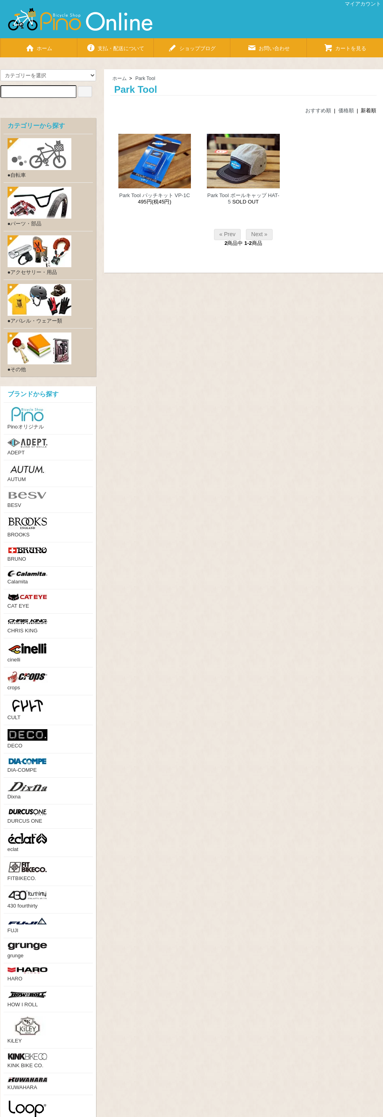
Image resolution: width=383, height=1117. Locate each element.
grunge (27, 950)
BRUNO (27, 554)
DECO (27, 739)
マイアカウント (358, 4)
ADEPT (27, 447)
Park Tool (145, 78)
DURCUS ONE (27, 816)
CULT (27, 709)
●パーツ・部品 (39, 207)
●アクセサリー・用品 (39, 255)
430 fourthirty (27, 899)
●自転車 (39, 158)
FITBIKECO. (27, 871)
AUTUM (27, 473)
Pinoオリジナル (27, 418)
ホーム (38, 45)
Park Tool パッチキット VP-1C (154, 195)
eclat (27, 842)
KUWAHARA (27, 1083)
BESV (27, 499)
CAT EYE (27, 601)
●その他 (39, 352)
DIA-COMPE (27, 765)
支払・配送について (115, 45)
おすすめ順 (318, 110)
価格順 (346, 110)
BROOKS (27, 527)
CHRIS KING (27, 626)
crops (27, 681)
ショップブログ (192, 45)
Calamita (27, 578)
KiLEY (27, 1030)
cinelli (27, 652)
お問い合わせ (268, 45)
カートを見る (345, 45)
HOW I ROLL (27, 998)
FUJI (27, 925)
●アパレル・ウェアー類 (39, 304)
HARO (27, 974)
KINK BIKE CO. (27, 1060)
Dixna (27, 791)
